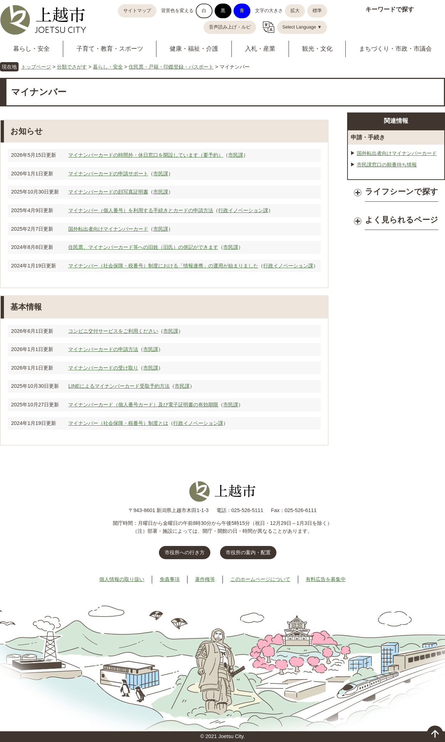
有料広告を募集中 (326, 579)
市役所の (248, 552)
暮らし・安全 (31, 48)
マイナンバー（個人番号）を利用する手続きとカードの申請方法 (140, 210)
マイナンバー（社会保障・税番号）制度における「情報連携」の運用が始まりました (163, 266)
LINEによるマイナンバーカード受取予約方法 (119, 386)
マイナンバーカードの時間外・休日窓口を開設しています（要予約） (145, 155)
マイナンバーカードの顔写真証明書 (108, 192)
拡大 (295, 10)
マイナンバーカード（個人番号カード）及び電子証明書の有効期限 (143, 404)
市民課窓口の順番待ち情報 (387, 164)
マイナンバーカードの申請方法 (103, 349)
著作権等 (205, 579)
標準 (317, 10)
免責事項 (170, 579)
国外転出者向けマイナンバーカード (108, 229)
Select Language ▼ (302, 27)
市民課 (235, 155)
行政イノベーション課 (243, 210)
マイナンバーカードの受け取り (103, 368)
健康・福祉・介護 (194, 48)
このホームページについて (260, 579)
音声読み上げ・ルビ (230, 27)
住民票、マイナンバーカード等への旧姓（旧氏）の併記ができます (143, 247)
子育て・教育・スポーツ (109, 48)
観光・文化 (317, 48)
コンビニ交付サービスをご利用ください (113, 331)
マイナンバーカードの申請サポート (108, 173)
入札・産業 (260, 48)
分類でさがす (72, 67)
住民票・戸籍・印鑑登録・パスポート (171, 67)
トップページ (36, 67)
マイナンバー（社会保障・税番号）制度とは (118, 423)
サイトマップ (137, 10)
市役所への (185, 552)
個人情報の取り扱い (121, 579)
